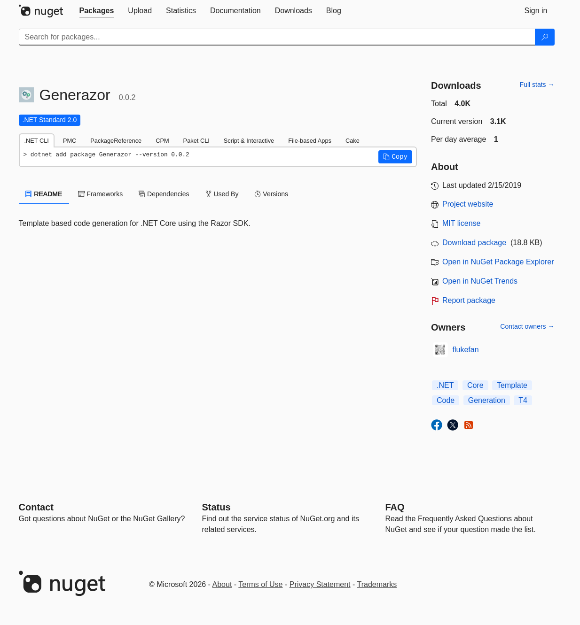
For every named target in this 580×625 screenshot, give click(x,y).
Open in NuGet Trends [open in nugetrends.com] (479, 281)
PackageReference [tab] (115, 140)
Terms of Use (260, 584)
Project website (468, 204)
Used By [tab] (222, 194)
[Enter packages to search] (277, 37)
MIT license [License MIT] (461, 223)
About (222, 584)
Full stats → (537, 84)
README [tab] (44, 194)
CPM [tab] (162, 140)
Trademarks (377, 584)
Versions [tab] (271, 194)
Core (475, 385)
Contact (36, 507)
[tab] (96, 10)
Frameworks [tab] (100, 194)
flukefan (466, 350)
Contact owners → (527, 326)
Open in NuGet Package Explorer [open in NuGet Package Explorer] (498, 262)
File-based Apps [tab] (309, 140)
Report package (468, 300)
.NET (445, 385)
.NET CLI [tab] (36, 140)
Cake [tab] (352, 140)
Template (512, 385)
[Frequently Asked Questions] (395, 507)
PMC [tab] (69, 140)
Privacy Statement (320, 584)
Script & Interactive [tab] (249, 140)
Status (216, 507)
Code (446, 400)
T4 (522, 400)
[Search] (545, 37)
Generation (486, 400)
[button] (395, 156)
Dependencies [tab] (164, 194)
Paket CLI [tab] (196, 140)
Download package (474, 243)
